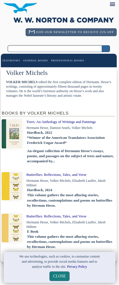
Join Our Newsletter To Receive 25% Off (75, 32)
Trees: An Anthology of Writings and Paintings (61, 122)
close (59, 276)
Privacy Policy (77, 267)
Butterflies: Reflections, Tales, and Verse (56, 174)
